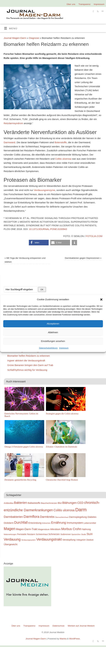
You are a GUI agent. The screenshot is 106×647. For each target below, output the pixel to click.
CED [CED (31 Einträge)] (80, 502)
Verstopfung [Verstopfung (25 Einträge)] (69, 539)
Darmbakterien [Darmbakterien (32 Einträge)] (13, 516)
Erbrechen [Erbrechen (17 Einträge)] (46, 523)
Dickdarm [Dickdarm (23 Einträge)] (9, 523)
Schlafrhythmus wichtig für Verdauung (27, 370)
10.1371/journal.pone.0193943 (48, 229)
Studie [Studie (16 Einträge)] (83, 534)
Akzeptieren (53, 323)
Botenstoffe (61, 142)
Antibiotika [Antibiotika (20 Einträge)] (8, 503)
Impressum (63, 348)
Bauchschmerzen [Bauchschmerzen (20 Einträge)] (49, 503)
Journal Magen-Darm (15, 38)
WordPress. (74, 638)
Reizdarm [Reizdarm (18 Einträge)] (31, 534)
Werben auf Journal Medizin (81, 626)
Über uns (71, 4)
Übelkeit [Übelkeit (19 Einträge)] (89, 540)
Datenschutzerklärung (48, 348)
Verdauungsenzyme (44, 190)
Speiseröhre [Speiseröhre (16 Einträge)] (75, 534)
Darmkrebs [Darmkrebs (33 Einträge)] (47, 516)
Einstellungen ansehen (53, 341)
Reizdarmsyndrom (13, 123)
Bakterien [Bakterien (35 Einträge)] (20, 502)
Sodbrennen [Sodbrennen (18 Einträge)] (65, 534)
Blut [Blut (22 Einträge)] (59, 503)
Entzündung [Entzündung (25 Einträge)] (35, 522)
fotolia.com (94, 236)
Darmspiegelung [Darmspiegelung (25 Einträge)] (78, 517)
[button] (101, 299)
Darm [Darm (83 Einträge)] (81, 509)
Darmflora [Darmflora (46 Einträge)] (31, 517)
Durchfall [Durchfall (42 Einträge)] (21, 522)
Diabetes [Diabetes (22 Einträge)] (91, 517)
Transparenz (84, 4)
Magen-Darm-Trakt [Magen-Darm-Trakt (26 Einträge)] (26, 529)
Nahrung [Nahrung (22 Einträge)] (86, 529)
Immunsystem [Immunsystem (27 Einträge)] (75, 522)
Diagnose (34, 38)
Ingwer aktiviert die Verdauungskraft (26, 360)
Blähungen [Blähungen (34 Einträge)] (69, 502)
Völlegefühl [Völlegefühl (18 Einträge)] (81, 540)
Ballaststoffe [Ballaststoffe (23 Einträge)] (34, 503)
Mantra (63, 638)
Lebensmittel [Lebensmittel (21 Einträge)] (90, 523)
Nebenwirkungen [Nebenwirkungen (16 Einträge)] (10, 534)
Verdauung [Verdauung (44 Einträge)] (12, 539)
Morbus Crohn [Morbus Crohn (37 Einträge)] (71, 529)
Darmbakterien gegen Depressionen (83, 258)
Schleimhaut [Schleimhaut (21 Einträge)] (42, 534)
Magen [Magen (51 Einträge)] (9, 529)
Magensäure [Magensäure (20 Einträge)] (44, 529)
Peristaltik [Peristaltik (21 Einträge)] (21, 534)
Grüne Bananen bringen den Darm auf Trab (30, 365)
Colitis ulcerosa (63, 158)
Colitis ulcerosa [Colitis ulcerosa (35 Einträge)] (64, 510)
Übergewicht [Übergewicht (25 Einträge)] (10, 544)
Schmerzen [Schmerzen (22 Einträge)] (54, 534)
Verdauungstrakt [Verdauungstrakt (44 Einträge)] (49, 539)
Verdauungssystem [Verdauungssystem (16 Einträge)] (28, 540)
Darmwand (9, 142)
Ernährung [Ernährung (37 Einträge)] (58, 522)
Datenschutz (58, 626)
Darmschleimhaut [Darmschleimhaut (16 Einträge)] (61, 517)
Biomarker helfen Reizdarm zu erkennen (28, 355)
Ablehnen (53, 332)
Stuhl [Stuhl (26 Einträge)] (90, 534)
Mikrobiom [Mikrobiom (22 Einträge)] (55, 529)
